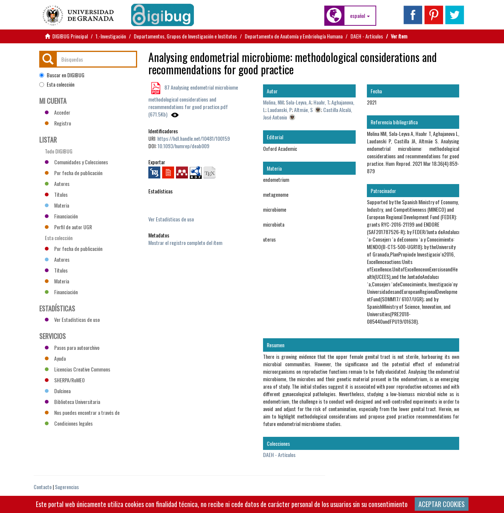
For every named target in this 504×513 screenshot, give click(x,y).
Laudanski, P (280, 110)
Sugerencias (67, 487)
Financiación (61, 216)
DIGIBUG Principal (70, 36)
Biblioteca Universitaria (72, 401)
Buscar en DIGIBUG (61, 75)
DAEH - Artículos (366, 36)
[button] (360, 16)
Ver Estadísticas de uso (171, 219)
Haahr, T (321, 102)
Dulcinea (58, 391)
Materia (57, 205)
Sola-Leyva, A (298, 102)
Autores (57, 183)
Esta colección (56, 84)
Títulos (56, 194)
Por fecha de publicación (73, 173)
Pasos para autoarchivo (72, 347)
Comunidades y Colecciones (76, 162)
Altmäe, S (303, 110)
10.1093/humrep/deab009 (183, 146)
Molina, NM (273, 102)
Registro (58, 123)
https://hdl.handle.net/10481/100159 (193, 138)
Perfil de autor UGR (68, 227)
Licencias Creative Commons (77, 369)
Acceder (57, 112)
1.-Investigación (111, 36)
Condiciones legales (69, 423)
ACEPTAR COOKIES (441, 504)
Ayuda (55, 358)
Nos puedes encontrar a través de (82, 412)
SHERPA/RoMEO (65, 380)
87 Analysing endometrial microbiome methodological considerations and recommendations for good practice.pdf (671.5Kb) (193, 100)
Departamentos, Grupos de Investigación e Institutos (185, 36)
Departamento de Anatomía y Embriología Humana (294, 36)
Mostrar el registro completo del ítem (185, 242)
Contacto (43, 487)
